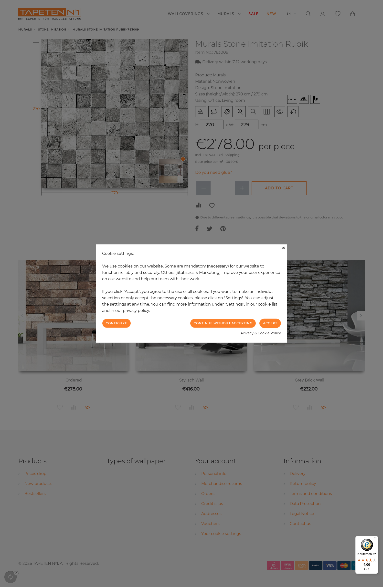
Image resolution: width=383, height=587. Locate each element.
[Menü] (375, 539)
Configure (116, 323)
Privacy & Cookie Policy (261, 333)
